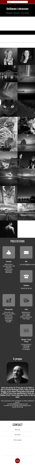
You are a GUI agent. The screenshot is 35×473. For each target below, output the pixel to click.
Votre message (17, 446)
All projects (17, 44)
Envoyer (17, 461)
